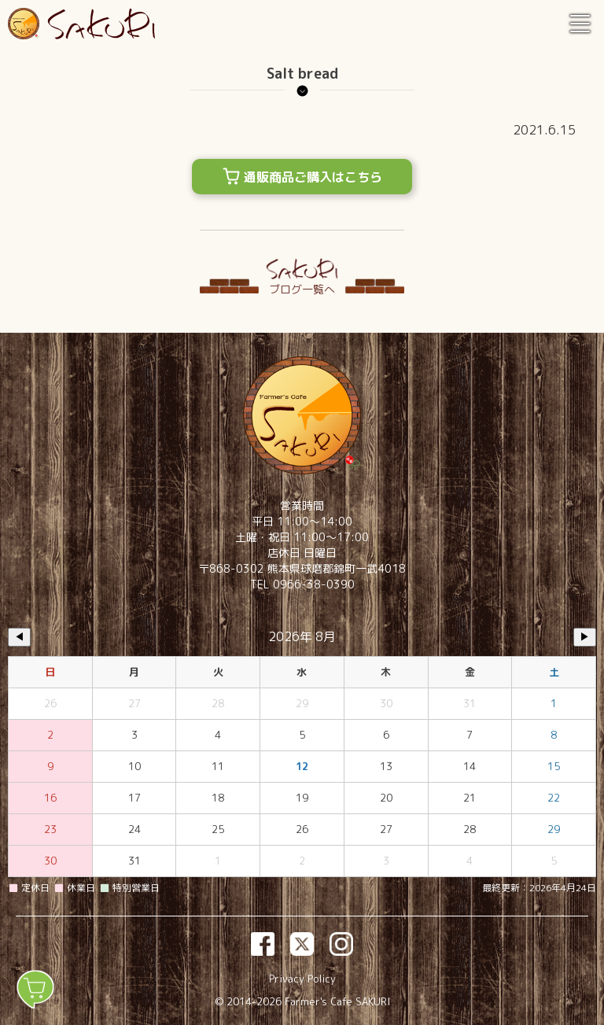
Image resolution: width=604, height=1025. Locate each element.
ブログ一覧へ (302, 289)
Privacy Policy (302, 979)
